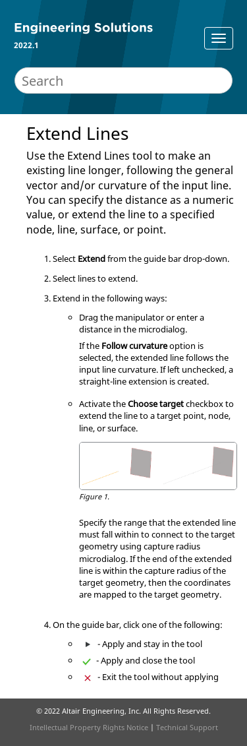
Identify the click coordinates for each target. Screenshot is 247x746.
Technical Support (187, 727)
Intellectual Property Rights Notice (89, 727)
